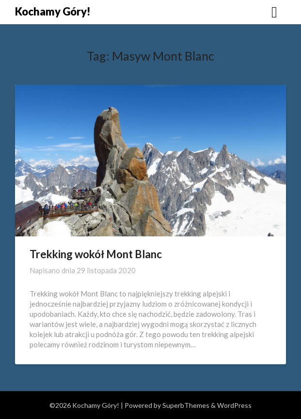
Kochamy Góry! (53, 11)
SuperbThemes (185, 405)
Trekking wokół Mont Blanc (96, 254)
